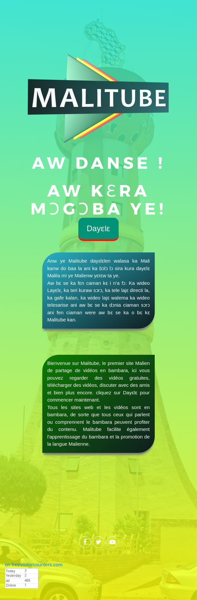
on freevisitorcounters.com (34, 564)
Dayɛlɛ (98, 228)
